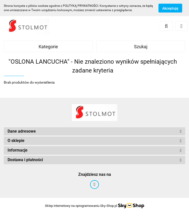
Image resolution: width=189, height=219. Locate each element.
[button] (94, 131)
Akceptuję (170, 8)
